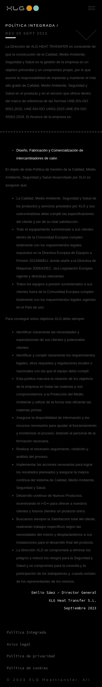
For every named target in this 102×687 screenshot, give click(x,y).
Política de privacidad (31, 656)
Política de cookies (27, 668)
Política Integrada (26, 632)
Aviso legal (19, 644)
